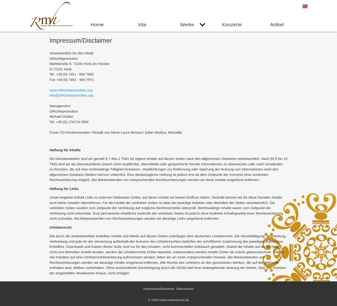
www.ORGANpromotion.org (71, 90)
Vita (142, 24)
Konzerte (232, 24)
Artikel (277, 24)
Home (97, 24)
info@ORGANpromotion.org (71, 95)
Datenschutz (185, 289)
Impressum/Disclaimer (159, 289)
